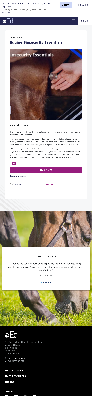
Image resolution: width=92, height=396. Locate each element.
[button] (41, 282)
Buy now (46, 170)
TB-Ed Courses (14, 370)
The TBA (9, 382)
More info (6, 12)
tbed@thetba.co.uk (22, 358)
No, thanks (82, 5)
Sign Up (85, 21)
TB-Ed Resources (15, 376)
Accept (65, 5)
